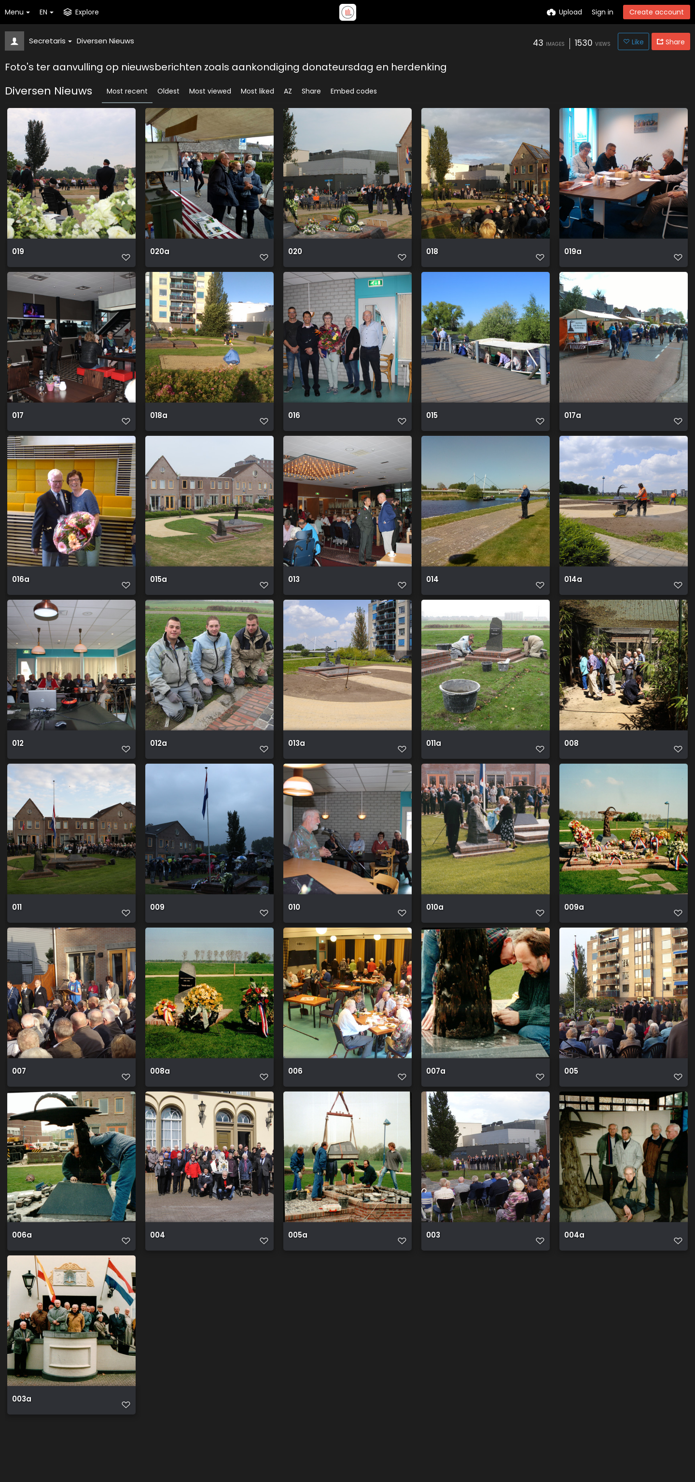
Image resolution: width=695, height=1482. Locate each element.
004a (574, 1256)
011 (17, 922)
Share (311, 91)
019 (18, 255)
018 (432, 255)
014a (572, 588)
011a (433, 755)
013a (296, 755)
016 (294, 422)
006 (295, 1089)
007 (19, 1089)
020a (159, 255)
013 (294, 588)
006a (21, 1256)
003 (433, 1256)
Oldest (168, 91)
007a (435, 1089)
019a (572, 255)
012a (158, 755)
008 (571, 755)
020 (295, 255)
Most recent (127, 91)
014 (432, 588)
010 (294, 922)
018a (158, 422)
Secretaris (50, 41)
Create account (656, 12)
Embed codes (354, 91)
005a (297, 1256)
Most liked (257, 91)
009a (573, 922)
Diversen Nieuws (105, 41)
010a (434, 922)
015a (158, 588)
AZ (288, 91)
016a (20, 588)
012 (18, 755)
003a (21, 1423)
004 (157, 1256)
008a (159, 1089)
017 (18, 422)
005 (571, 1089)
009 (157, 922)
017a (572, 422)
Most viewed (210, 91)
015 (432, 422)
